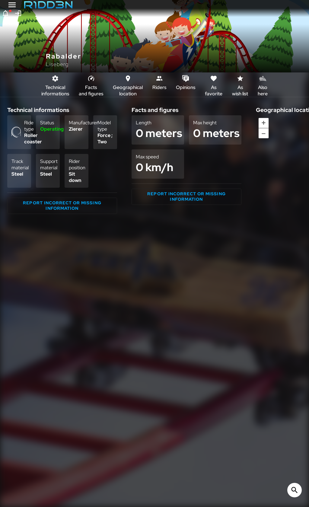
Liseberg (57, 64)
